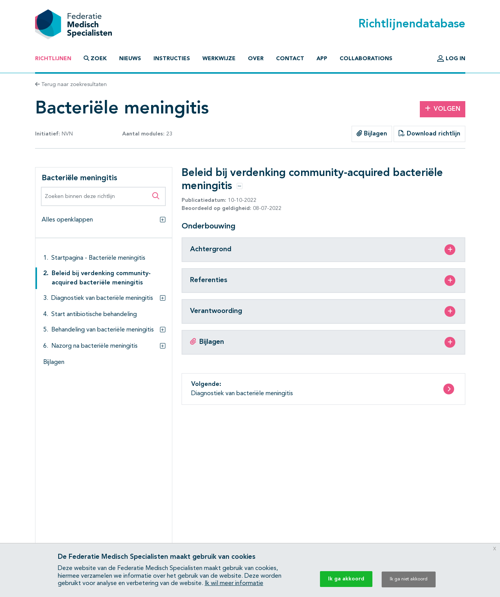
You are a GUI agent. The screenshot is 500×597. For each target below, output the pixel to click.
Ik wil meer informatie (234, 583)
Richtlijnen (53, 58)
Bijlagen (372, 133)
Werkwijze (219, 58)
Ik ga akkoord (346, 579)
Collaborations (366, 58)
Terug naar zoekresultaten (71, 84)
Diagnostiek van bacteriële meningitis (102, 298)
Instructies (171, 58)
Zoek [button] (95, 58)
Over (256, 58)
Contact (290, 58)
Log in (451, 58)
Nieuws (130, 58)
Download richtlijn (429, 133)
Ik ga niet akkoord (409, 579)
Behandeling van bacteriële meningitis (102, 330)
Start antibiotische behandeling (94, 314)
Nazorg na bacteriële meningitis (94, 346)
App (321, 58)
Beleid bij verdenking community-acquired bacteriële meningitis (101, 278)
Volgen (442, 108)
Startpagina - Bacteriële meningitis (98, 258)
